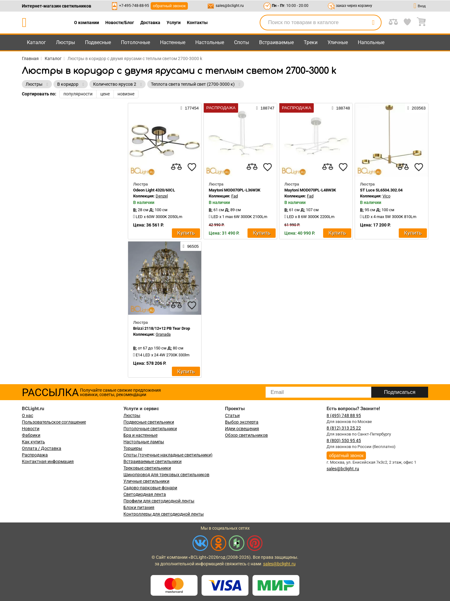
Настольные (209, 42)
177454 (190, 107)
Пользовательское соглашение (54, 422)
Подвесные (98, 42)
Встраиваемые (276, 42)
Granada (163, 334)
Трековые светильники (147, 468)
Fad (234, 196)
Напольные (371, 42)
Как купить (33, 441)
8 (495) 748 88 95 (344, 415)
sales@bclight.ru (230, 5)
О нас (27, 415)
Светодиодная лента (144, 494)
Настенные (172, 42)
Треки (311, 42)
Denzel (162, 196)
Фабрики (31, 435)
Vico (386, 196)
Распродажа (35, 454)
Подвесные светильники (148, 422)
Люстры (65, 42)
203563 (417, 107)
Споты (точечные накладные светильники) (167, 454)
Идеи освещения (242, 428)
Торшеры (132, 448)
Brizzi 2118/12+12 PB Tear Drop (161, 328)
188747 (265, 107)
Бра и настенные (140, 435)
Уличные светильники (146, 481)
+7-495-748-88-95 (134, 5)
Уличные (338, 42)
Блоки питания (138, 507)
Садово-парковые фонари (150, 487)
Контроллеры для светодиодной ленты (163, 514)
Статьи (232, 415)
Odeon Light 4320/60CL (154, 190)
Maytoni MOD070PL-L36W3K (234, 190)
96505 (191, 246)
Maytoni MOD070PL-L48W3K (310, 190)
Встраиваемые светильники (152, 461)
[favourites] (192, 167)
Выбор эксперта (241, 422)
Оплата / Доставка (41, 448)
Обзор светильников (246, 435)
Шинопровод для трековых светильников (166, 474)
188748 (341, 107)
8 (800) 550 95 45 (344, 440)
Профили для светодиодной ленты (158, 500)
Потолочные (135, 42)
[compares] (176, 167)
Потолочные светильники (150, 428)
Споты (241, 42)
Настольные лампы (143, 441)
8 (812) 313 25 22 (344, 427)
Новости (30, 428)
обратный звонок (169, 5)
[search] (373, 22)
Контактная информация (48, 461)
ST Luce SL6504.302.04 (381, 190)
